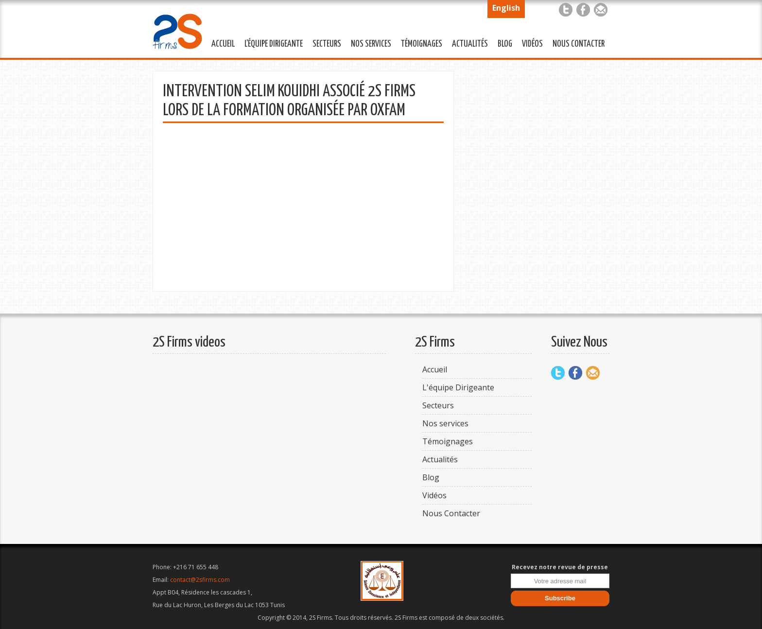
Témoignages (419, 43)
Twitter (565, 10)
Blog (505, 44)
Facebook (583, 10)
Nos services (368, 43)
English (506, 7)
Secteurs (324, 43)
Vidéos (532, 44)
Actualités (467, 43)
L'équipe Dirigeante (271, 43)
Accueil (223, 44)
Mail (600, 10)
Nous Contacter (576, 43)
